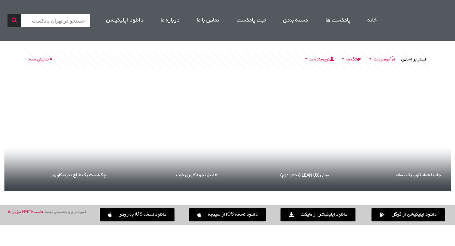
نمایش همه (41, 59)
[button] (137, 214)
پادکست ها (337, 20)
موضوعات (381, 59)
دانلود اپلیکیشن (124, 20)
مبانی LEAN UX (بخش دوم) (304, 175)
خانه (372, 20)
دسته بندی (295, 20)
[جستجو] (14, 20)
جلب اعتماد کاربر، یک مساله (418, 175)
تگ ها (351, 59)
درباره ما (170, 20)
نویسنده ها (319, 59)
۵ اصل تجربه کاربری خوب (196, 175)
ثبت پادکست (251, 20)
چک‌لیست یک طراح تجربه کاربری (78, 175)
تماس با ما (208, 20)
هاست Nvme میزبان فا (26, 212)
